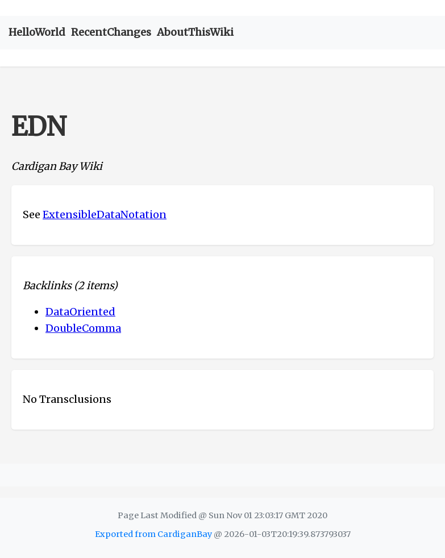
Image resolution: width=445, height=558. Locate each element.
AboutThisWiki (195, 32)
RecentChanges (111, 32)
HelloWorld (37, 32)
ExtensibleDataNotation (105, 214)
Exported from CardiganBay (153, 534)
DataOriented (80, 311)
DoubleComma (83, 328)
